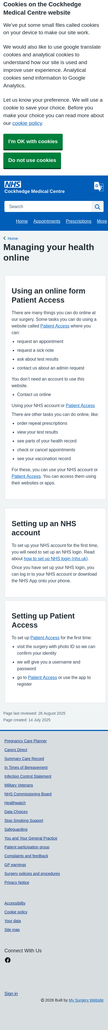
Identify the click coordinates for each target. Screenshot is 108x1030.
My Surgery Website (86, 1000)
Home (22, 221)
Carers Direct (15, 750)
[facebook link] (7, 960)
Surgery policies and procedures (32, 874)
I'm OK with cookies (33, 141)
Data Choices (16, 812)
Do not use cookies (32, 160)
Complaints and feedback (26, 856)
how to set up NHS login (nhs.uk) (56, 558)
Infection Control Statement (27, 776)
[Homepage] (48, 187)
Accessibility (14, 903)
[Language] (99, 186)
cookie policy (27, 123)
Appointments (46, 221)
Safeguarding (15, 829)
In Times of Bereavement (26, 767)
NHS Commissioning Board (28, 794)
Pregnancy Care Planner (25, 741)
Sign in (11, 993)
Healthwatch (15, 803)
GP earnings (15, 865)
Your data (12, 921)
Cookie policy (15, 912)
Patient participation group (26, 847)
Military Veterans (18, 785)
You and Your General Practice (30, 838)
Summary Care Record (24, 759)
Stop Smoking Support (23, 820)
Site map (12, 930)
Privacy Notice (16, 882)
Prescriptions (78, 221)
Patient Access (54, 326)
